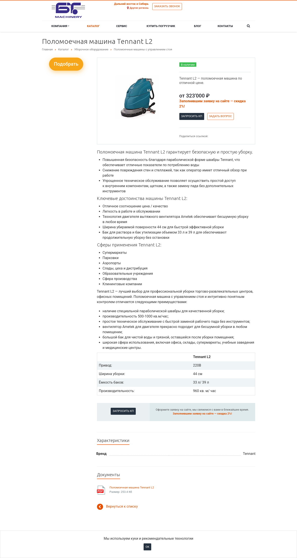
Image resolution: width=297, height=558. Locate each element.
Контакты (225, 26)
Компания (60, 26)
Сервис (121, 26)
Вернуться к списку (117, 507)
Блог (197, 26)
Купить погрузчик (161, 26)
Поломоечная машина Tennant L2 (132, 487)
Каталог (93, 26)
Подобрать (66, 64)
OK (147, 546)
